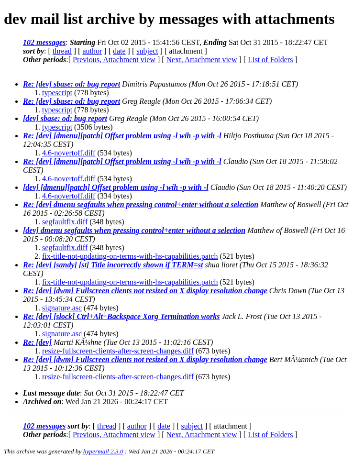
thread (62, 51)
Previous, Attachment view (114, 59)
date (119, 51)
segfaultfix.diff (65, 222)
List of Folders (270, 59)
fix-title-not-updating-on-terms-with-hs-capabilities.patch (130, 256)
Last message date (51, 393)
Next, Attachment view (201, 59)
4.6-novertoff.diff (68, 153)
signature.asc (62, 308)
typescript (57, 92)
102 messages (44, 42)
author (92, 51)
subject (147, 51)
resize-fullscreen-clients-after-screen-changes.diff (118, 351)
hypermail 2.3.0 (103, 451)
